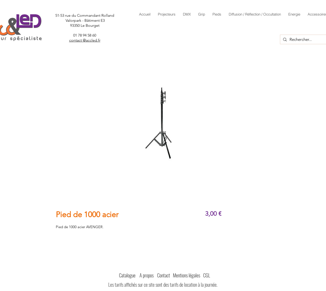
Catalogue (127, 275)
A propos (147, 275)
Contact (163, 275)
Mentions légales (186, 275)
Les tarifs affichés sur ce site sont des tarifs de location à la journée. (162, 284)
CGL (206, 275)
